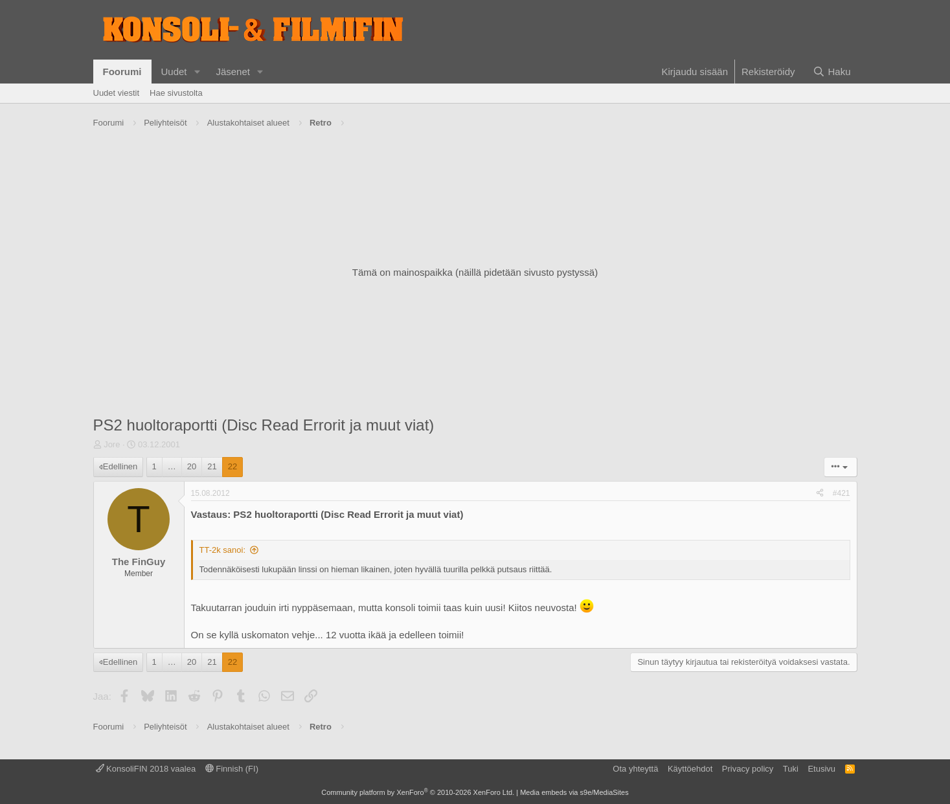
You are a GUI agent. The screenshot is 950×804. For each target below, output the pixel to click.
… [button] (172, 466)
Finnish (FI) (231, 769)
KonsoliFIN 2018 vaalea (146, 769)
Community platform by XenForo (417, 792)
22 (232, 466)
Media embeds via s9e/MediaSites (574, 792)
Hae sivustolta (176, 93)
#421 (841, 493)
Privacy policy (747, 769)
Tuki (790, 769)
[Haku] (831, 72)
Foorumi (122, 71)
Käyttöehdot (690, 769)
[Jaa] (819, 493)
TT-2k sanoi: (222, 550)
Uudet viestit (116, 93)
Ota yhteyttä (635, 769)
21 (211, 466)
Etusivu (821, 769)
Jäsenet (233, 71)
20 (191, 466)
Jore (112, 444)
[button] (197, 72)
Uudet (174, 71)
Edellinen (120, 466)
